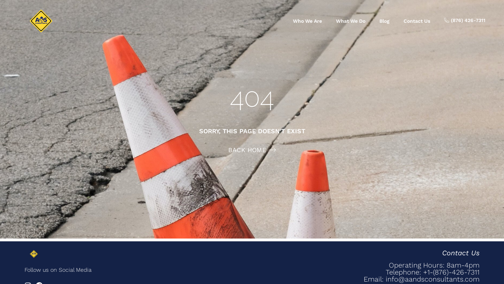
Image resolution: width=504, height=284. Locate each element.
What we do (350, 21)
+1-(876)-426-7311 (451, 272)
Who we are (307, 21)
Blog (384, 21)
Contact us (417, 21)
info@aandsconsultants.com (432, 279)
